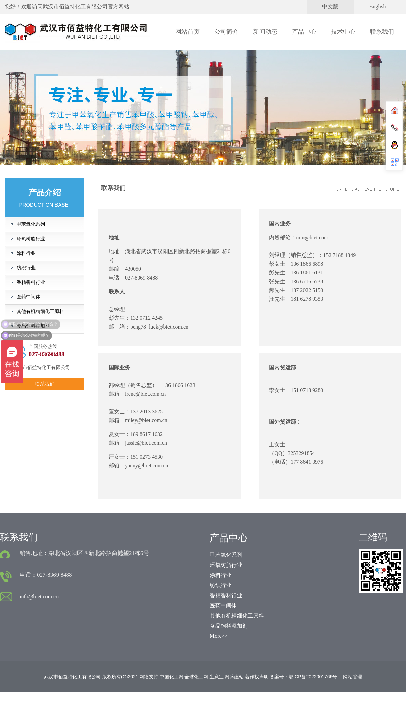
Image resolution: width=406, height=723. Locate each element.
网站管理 (352, 676)
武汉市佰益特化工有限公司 (75, 6)
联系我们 (382, 31)
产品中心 (304, 31)
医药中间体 (28, 296)
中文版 (330, 6)
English (377, 6)
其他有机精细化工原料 (40, 311)
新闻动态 (265, 31)
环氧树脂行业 (31, 238)
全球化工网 (196, 676)
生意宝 (216, 676)
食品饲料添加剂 (33, 326)
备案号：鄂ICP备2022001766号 (303, 676)
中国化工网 (171, 676)
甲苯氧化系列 (31, 224)
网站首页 (187, 31)
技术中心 (343, 31)
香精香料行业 (31, 282)
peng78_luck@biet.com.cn (159, 327)
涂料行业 (26, 253)
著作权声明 (257, 676)
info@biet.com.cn (39, 596)
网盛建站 (234, 676)
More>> (219, 636)
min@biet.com (312, 237)
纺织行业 (26, 267)
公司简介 (226, 31)
